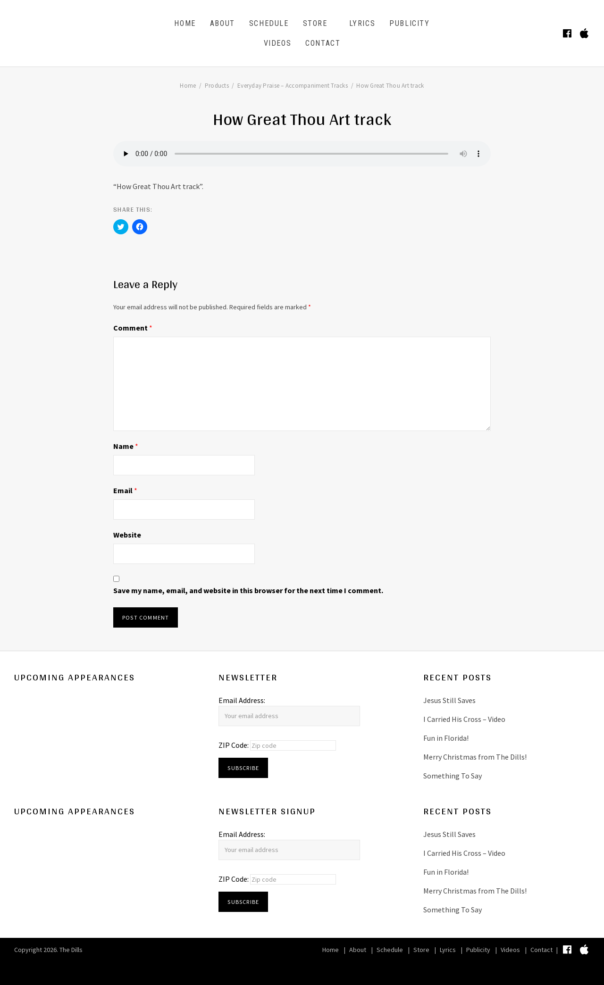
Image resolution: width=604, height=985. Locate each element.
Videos (278, 43)
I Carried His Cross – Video (464, 719)
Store (315, 23)
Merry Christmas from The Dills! (475, 757)
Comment (132, 327)
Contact (322, 43)
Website (127, 534)
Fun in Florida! (446, 738)
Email (125, 490)
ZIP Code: (234, 745)
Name (125, 446)
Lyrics (362, 23)
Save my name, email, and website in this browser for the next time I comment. (248, 590)
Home (184, 23)
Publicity (409, 23)
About (222, 23)
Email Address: (241, 700)
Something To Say (452, 775)
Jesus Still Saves (449, 700)
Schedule (269, 23)
